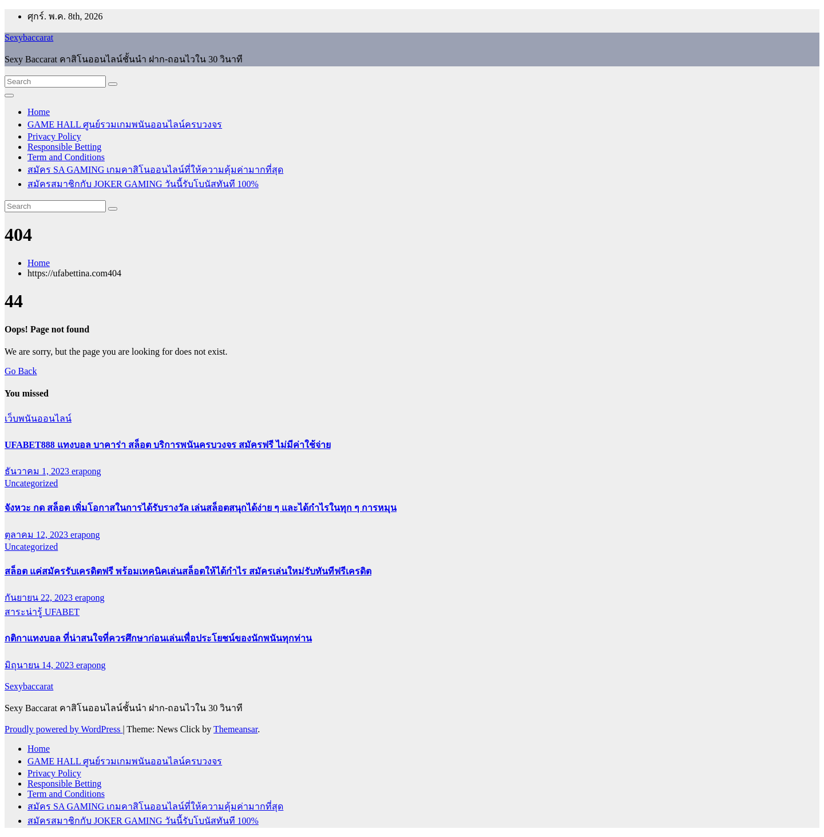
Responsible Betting (64, 147)
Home (38, 112)
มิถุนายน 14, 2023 (40, 665)
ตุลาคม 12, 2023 (37, 535)
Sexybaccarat (29, 37)
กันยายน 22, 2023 (40, 597)
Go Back (21, 371)
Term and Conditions (66, 157)
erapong (86, 471)
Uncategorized (31, 483)
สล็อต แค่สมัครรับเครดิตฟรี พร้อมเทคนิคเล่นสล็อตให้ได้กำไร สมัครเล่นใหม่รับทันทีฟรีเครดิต (188, 571)
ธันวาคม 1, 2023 (38, 471)
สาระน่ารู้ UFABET (42, 612)
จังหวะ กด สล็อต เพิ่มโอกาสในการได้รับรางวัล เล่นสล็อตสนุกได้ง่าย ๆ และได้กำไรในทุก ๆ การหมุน (201, 508)
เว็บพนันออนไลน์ (38, 418)
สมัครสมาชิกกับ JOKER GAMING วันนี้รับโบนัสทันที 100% (143, 184)
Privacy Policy (54, 136)
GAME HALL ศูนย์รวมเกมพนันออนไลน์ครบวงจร (124, 124)
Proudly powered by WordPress (63, 729)
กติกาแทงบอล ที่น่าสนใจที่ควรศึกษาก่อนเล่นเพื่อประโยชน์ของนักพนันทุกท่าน (158, 638)
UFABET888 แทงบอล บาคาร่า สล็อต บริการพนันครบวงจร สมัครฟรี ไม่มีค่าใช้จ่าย (168, 445)
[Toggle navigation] (9, 95)
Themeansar (235, 729)
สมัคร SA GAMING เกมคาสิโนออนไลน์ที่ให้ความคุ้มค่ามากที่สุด (155, 169)
